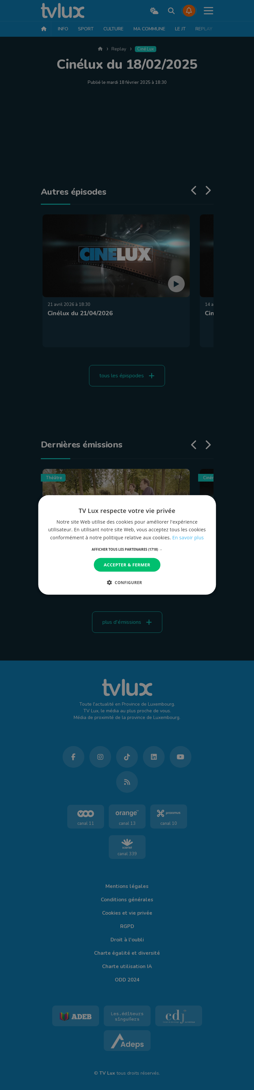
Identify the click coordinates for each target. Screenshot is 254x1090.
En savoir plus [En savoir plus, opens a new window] (188, 537)
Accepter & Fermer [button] (127, 565)
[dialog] (127, 545)
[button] (127, 549)
